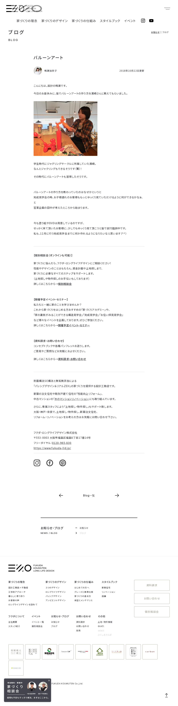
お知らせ (155, 32)
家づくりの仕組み (96, 8)
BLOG (13, 40)
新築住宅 (106, 587)
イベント (132, 8)
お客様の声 (13, 600)
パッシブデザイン (54, 596)
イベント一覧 (38, 621)
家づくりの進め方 (82, 596)
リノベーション (109, 591)
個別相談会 (65, 284)
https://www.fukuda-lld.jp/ (52, 448)
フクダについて (16, 616)
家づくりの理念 (51, 8)
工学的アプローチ (17, 591)
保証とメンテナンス (83, 600)
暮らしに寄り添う (16, 596)
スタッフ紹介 (14, 626)
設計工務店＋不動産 (18, 587)
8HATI (101, 626)
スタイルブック (117, 8)
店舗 (104, 596)
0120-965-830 (61, 443)
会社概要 (12, 621)
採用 (78, 630)
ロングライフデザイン (56, 591)
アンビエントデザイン (56, 600)
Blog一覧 (89, 495)
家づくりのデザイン (73, 8)
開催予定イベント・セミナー (74, 325)
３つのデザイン (53, 587)
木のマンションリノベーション (71, 399)
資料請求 (151, 584)
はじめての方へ (81, 587)
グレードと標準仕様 (83, 591)
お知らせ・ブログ (60, 616)
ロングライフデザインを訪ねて (22, 604)
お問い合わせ (152, 595)
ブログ (16, 32)
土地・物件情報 (105, 621)
